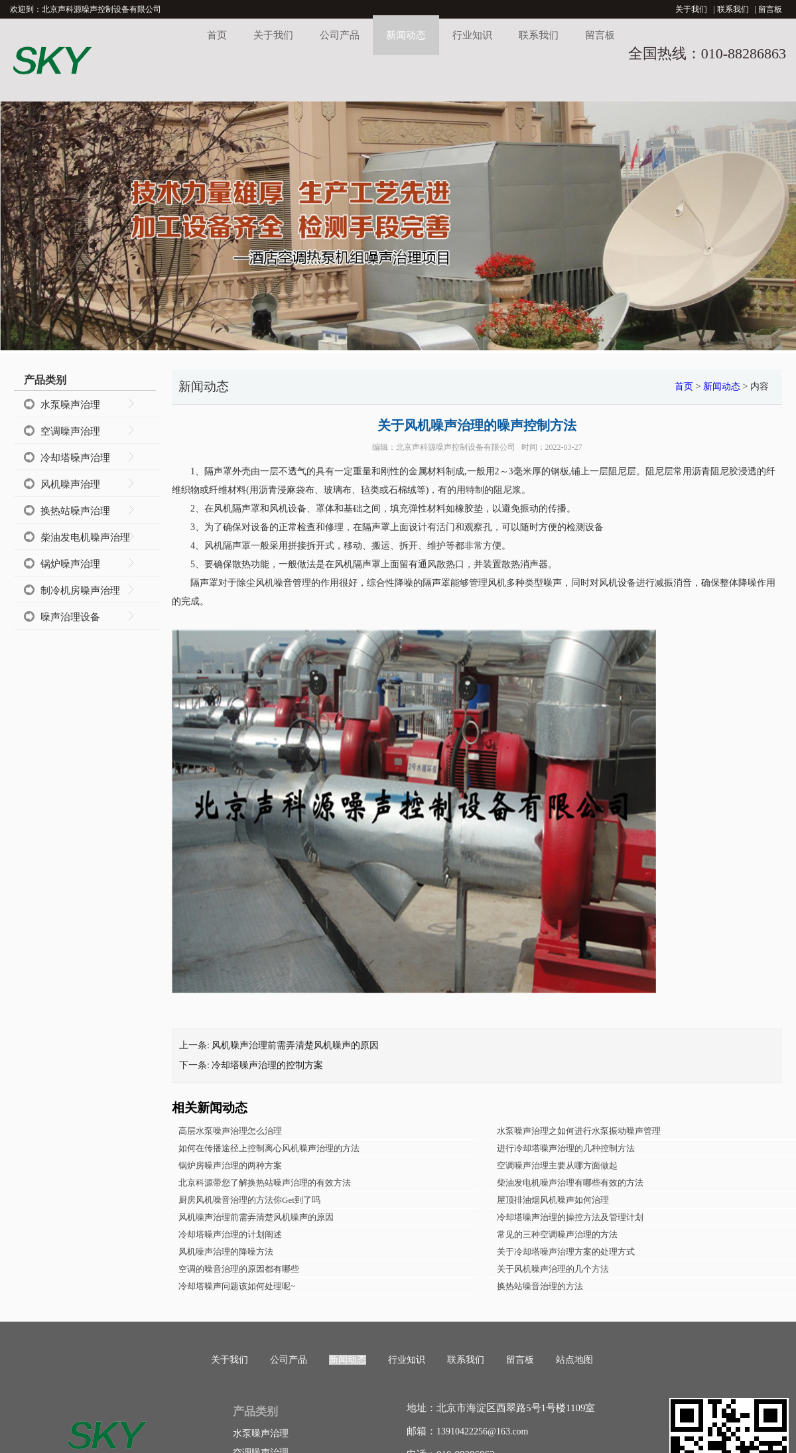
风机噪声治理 (70, 484)
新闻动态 (406, 35)
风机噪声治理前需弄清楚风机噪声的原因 (295, 1045)
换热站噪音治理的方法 (540, 1286)
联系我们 (733, 9)
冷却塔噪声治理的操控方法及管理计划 (570, 1217)
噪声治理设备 (70, 617)
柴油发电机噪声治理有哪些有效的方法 (570, 1183)
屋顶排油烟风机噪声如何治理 (553, 1200)
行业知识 (472, 35)
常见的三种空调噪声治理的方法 (557, 1234)
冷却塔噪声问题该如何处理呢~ (236, 1286)
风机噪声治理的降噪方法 (225, 1252)
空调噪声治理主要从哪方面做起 (557, 1165)
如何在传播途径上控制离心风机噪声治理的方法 (269, 1148)
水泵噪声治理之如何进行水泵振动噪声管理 (579, 1131)
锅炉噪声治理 (70, 564)
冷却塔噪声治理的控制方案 (267, 1065)
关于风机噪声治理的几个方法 (553, 1269)
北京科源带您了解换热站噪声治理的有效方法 (264, 1183)
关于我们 (691, 9)
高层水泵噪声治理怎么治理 (230, 1131)
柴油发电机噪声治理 (85, 537)
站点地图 (574, 1360)
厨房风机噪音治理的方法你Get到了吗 (249, 1200)
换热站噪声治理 (75, 511)
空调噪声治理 (70, 431)
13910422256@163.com (482, 1431)
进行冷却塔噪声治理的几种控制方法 (566, 1148)
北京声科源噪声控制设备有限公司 (455, 447)
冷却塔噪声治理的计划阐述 (230, 1234)
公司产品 (340, 35)
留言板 (770, 9)
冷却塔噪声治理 (75, 457)
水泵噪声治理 (70, 404)
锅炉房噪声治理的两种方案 (230, 1165)
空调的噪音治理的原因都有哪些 (238, 1269)
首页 (217, 35)
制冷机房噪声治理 (80, 590)
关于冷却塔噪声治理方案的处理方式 (566, 1252)
